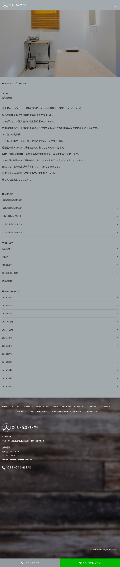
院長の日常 (7, 281)
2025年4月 (7, 378)
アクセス (9, 411)
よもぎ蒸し (81, 406)
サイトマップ (77, 411)
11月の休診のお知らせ (12, 232)
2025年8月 (7, 345)
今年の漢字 (7, 264)
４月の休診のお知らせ (12, 200)
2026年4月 (7, 297)
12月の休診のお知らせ (12, 224)
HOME (4, 406)
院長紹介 (27, 406)
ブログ (14, 83)
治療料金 (92, 406)
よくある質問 (105, 406)
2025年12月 (7, 321)
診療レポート (42, 411)
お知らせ (6, 248)
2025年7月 (7, 354)
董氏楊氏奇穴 (67, 406)
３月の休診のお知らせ (12, 208)
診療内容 (38, 406)
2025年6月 (7, 362)
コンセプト (15, 406)
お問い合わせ (92, 411)
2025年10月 (7, 329)
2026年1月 (7, 313)
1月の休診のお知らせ (11, 216)
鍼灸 (47, 406)
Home (7, 83)
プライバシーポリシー (59, 411)
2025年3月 (7, 386)
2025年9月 (7, 337)
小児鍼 (55, 406)
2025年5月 (7, 370)
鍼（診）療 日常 (10, 273)
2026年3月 (7, 305)
